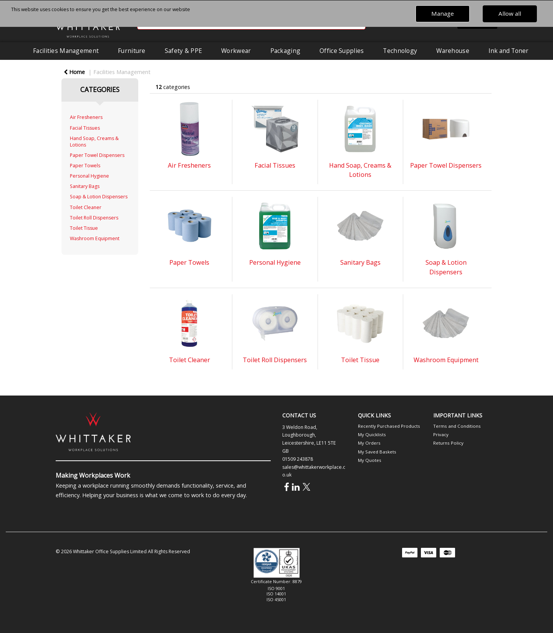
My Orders (369, 443)
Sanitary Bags (84, 186)
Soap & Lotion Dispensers (98, 196)
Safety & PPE (183, 50)
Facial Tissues (85, 128)
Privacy (441, 434)
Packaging (285, 50)
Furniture (132, 50)
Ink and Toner (508, 50)
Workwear (236, 50)
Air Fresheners (86, 117)
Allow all (509, 13)
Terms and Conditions (457, 426)
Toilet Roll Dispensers (94, 217)
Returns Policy (448, 443)
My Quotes (369, 460)
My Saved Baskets (377, 452)
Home (74, 72)
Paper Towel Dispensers (97, 155)
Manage (442, 13)
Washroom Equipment (94, 238)
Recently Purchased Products (389, 426)
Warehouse (452, 50)
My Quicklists (372, 434)
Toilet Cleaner (85, 207)
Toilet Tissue (84, 228)
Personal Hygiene (89, 176)
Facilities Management (66, 50)
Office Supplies (342, 50)
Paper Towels (85, 165)
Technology (400, 50)
